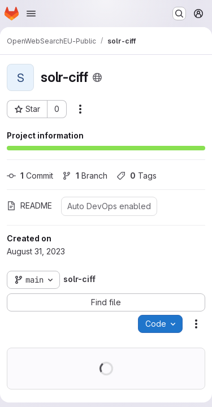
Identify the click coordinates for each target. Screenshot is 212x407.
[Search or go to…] (179, 13)
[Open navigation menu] (31, 14)
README (29, 205)
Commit (30, 175)
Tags (136, 175)
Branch (84, 175)
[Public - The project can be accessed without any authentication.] (97, 77)
